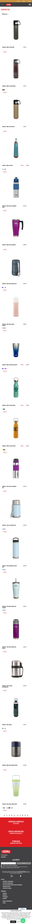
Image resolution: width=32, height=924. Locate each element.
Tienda (4, 903)
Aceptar (13, 921)
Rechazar (19, 921)
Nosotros (5, 895)
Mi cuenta (29, 1)
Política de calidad (7, 888)
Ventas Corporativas (7, 901)
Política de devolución (8, 883)
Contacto (23, 1)
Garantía (5, 898)
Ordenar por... (5, 14)
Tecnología (5, 896)
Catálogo (18, 1)
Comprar (5, 51)
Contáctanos (3, 857)
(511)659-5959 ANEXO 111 (4, 855)
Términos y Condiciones (8, 881)
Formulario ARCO (6, 886)
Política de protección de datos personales (12, 885)
